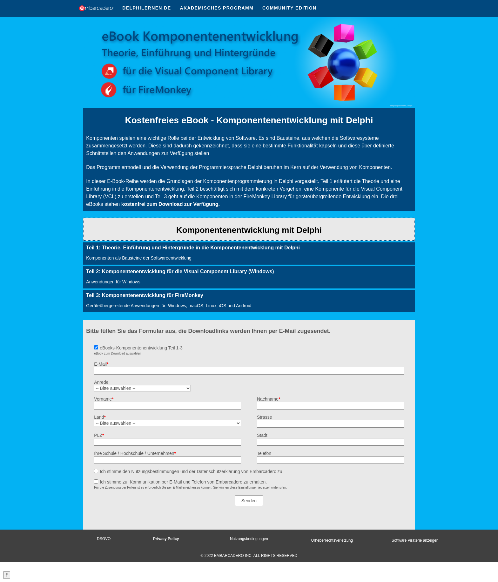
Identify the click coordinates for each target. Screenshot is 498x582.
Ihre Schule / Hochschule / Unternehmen (135, 453)
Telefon (264, 453)
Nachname (268, 399)
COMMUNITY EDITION (289, 7)
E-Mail (101, 364)
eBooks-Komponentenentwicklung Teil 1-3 (141, 347)
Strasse (264, 417)
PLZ (99, 435)
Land (100, 417)
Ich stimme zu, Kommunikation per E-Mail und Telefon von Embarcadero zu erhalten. (183, 481)
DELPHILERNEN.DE (146, 7)
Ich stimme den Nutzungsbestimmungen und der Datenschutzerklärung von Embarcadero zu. (191, 471)
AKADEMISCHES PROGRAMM (216, 7)
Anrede (101, 382)
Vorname (104, 399)
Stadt (262, 435)
